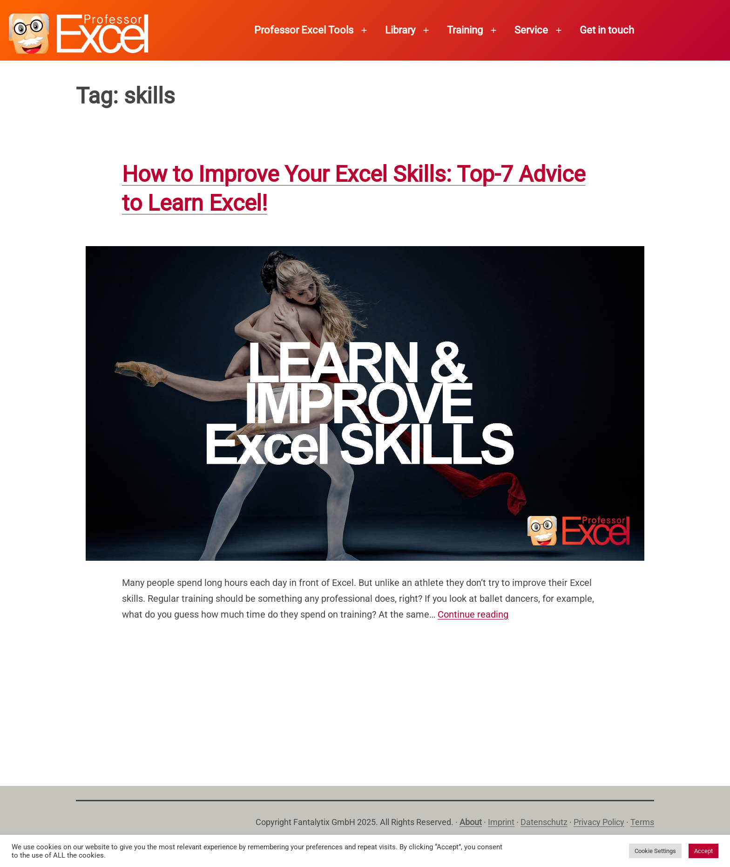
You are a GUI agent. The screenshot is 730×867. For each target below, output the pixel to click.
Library (400, 30)
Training (465, 30)
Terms (642, 822)
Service (531, 30)
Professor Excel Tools (303, 30)
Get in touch (607, 30)
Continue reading (473, 614)
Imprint (501, 822)
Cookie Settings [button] (655, 850)
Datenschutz (544, 822)
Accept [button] (703, 850)
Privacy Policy (599, 822)
